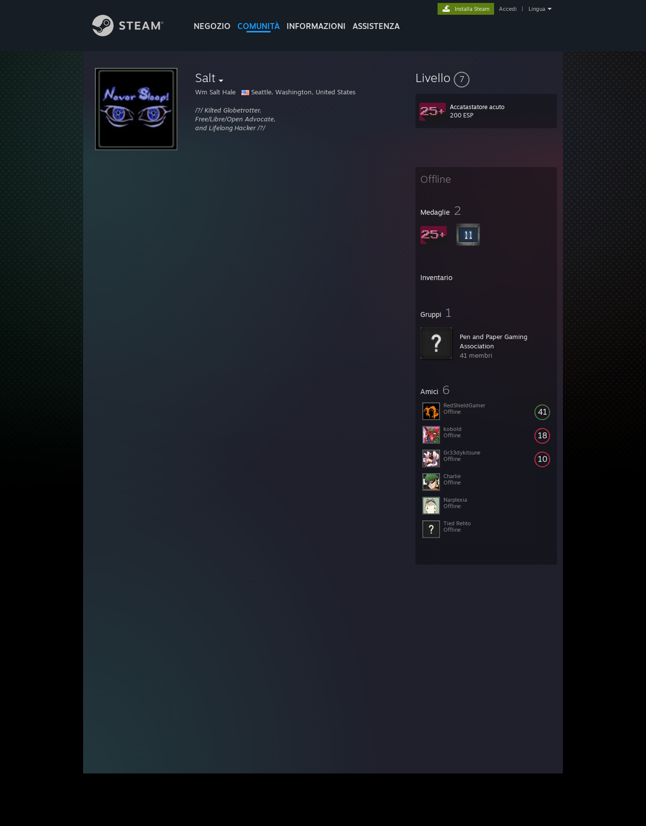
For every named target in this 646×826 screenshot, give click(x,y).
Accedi (508, 8)
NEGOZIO (212, 26)
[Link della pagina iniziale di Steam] (135, 33)
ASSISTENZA (376, 26)
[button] (486, 77)
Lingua (537, 8)
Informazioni (316, 26)
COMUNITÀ (258, 26)
